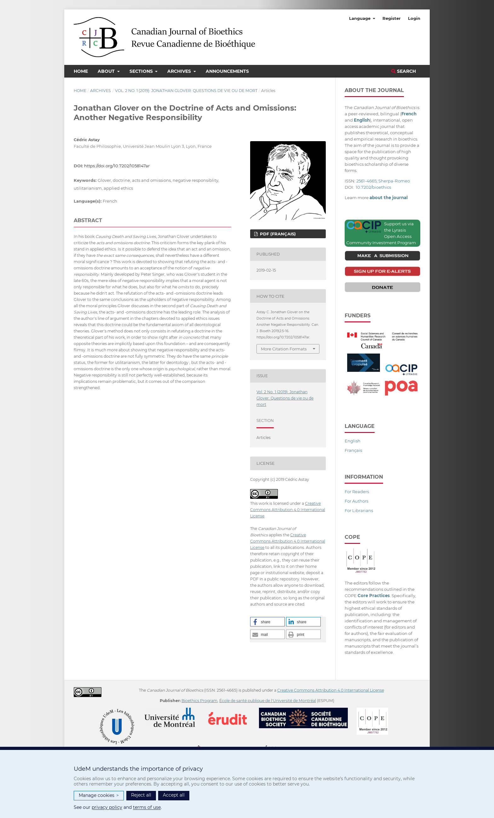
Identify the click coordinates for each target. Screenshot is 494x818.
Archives (179, 71)
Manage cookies (99, 795)
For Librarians (359, 510)
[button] (267, 621)
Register (391, 18)
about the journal (389, 197)
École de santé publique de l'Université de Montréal (267, 700)
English (352, 440)
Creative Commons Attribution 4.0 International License (287, 509)
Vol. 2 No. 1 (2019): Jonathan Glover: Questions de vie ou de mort (186, 90)
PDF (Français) (277, 233)
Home (81, 71)
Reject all (141, 795)
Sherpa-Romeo (394, 180)
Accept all (174, 795)
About (107, 71)
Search (403, 71)
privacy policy (107, 807)
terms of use (147, 807)
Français (353, 450)
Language (360, 18)
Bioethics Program (199, 700)
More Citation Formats (284, 348)
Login (414, 18)
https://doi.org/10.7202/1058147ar (117, 165)
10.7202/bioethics (373, 187)
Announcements (227, 71)
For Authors (356, 501)
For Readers (357, 491)
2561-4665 (366, 180)
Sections (141, 71)
